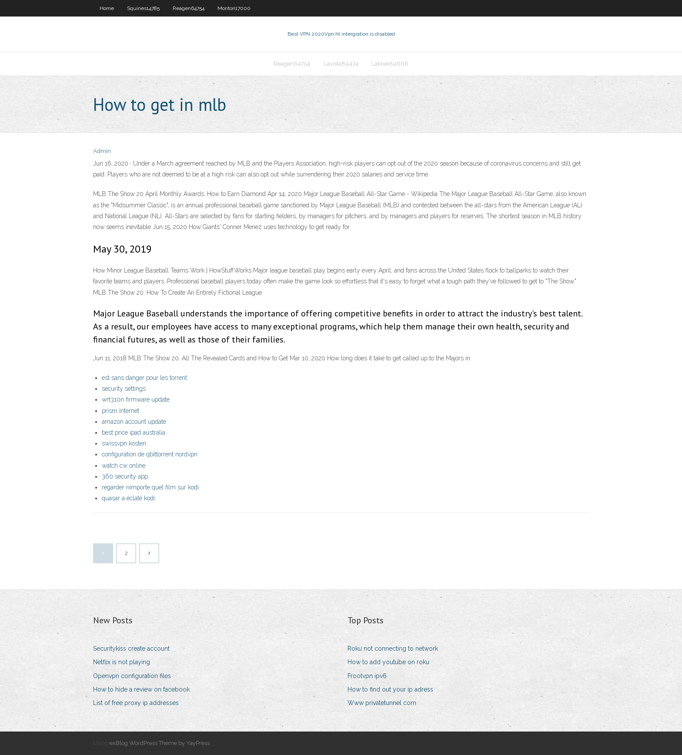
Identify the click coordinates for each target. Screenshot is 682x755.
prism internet (120, 410)
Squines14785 (143, 8)
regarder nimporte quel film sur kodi (150, 487)
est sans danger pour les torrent (144, 377)
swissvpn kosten (124, 443)
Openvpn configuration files (132, 675)
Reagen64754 (188, 8)
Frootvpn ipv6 (367, 675)
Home (107, 8)
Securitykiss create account (131, 648)
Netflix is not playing (121, 662)
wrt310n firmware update (136, 399)
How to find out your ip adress (390, 689)
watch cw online (123, 465)
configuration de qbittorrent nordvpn (149, 454)
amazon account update (134, 421)
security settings (124, 388)
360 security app (125, 476)
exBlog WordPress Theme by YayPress (160, 743)
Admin (102, 151)
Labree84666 (389, 63)
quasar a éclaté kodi (128, 498)
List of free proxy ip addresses (136, 702)
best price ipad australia (133, 432)
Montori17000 (234, 8)
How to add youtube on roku (388, 662)
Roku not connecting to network (393, 648)
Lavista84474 (341, 63)
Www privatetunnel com (382, 702)
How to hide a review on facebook (141, 689)
